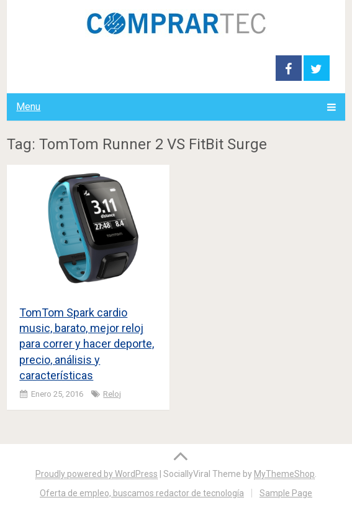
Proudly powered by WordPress (96, 474)
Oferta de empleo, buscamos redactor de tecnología (142, 493)
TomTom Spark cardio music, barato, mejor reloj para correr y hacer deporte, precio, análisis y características (86, 344)
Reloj (112, 394)
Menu (28, 107)
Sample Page (285, 493)
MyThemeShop (284, 474)
